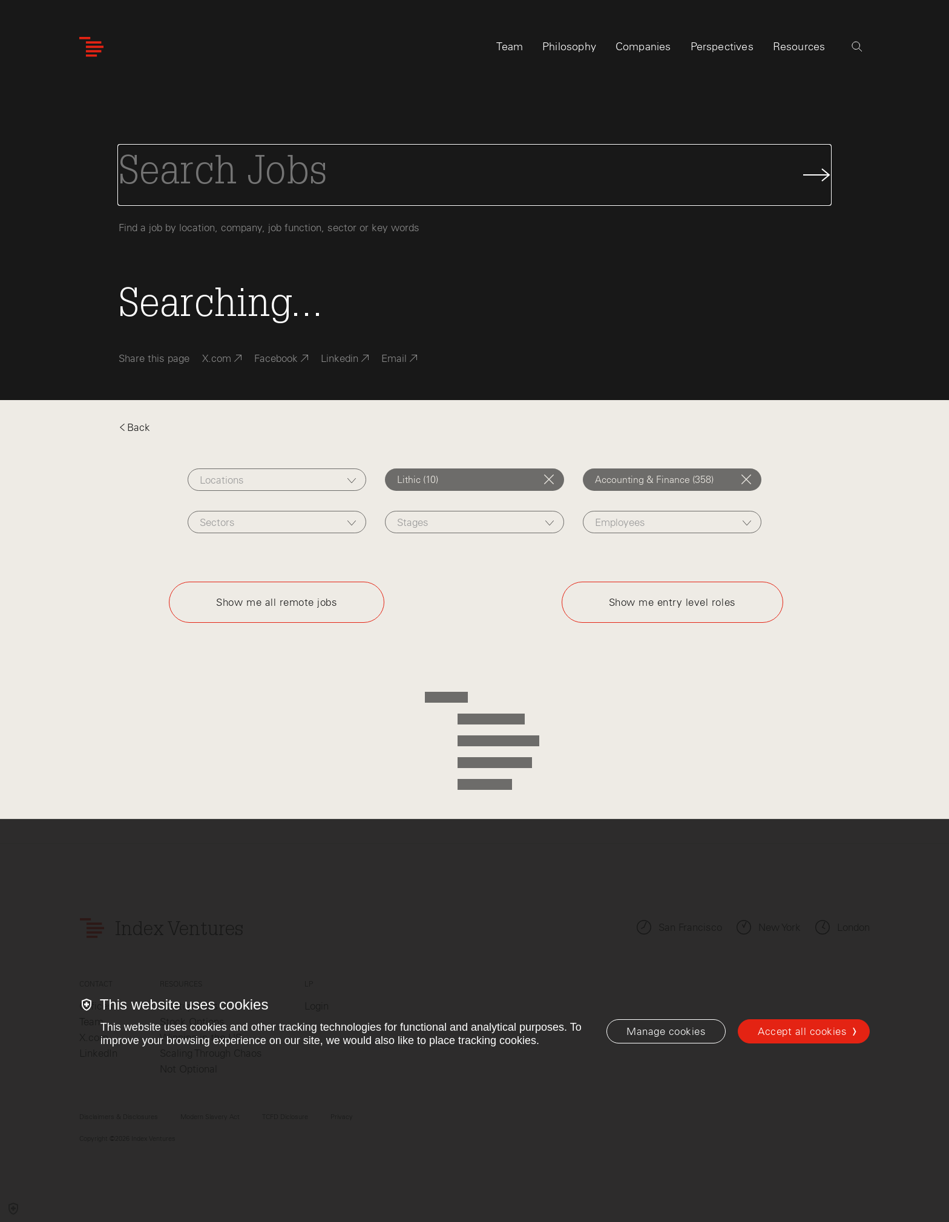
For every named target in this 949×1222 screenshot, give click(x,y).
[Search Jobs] (474, 175)
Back (134, 427)
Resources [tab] (799, 46)
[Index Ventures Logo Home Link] (91, 47)
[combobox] (277, 479)
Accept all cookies (802, 1031)
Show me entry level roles (672, 602)
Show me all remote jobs (276, 602)
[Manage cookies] (666, 1031)
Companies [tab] (643, 46)
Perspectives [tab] (722, 46)
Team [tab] (509, 46)
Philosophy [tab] (569, 46)
